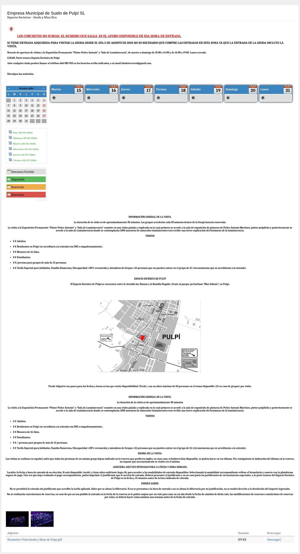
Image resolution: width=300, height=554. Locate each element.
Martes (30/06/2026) (24, 143)
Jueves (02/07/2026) (24, 154)
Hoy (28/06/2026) (23, 132)
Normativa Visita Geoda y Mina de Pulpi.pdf (34, 539)
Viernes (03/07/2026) (25, 160)
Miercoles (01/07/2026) (26, 149)
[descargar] (274, 539)
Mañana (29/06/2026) (25, 138)
